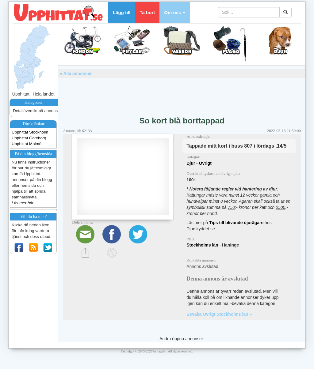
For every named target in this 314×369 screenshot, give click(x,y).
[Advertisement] (181, 95)
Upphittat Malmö (26, 143)
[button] (174, 12)
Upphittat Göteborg (29, 138)
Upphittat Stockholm (30, 132)
